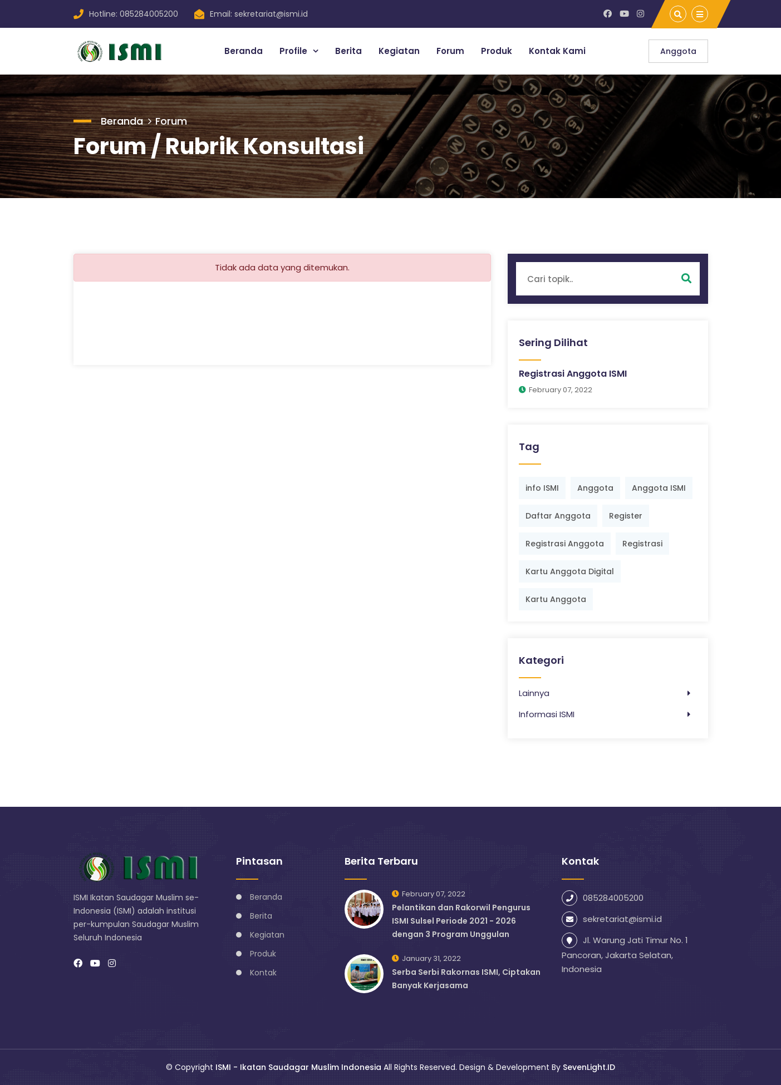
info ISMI (542, 488)
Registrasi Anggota (564, 543)
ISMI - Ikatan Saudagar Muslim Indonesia (298, 1067)
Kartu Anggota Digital (569, 571)
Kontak (263, 972)
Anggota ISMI (659, 488)
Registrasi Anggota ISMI (573, 373)
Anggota (678, 51)
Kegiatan (399, 51)
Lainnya (534, 693)
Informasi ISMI (546, 714)
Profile (294, 51)
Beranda (243, 51)
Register (625, 515)
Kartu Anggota (555, 599)
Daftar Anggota (558, 515)
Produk (496, 51)
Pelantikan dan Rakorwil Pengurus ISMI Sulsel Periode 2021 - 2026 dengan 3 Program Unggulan (461, 921)
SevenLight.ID (589, 1067)
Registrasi (642, 543)
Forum (450, 51)
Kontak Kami (557, 51)
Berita (348, 51)
